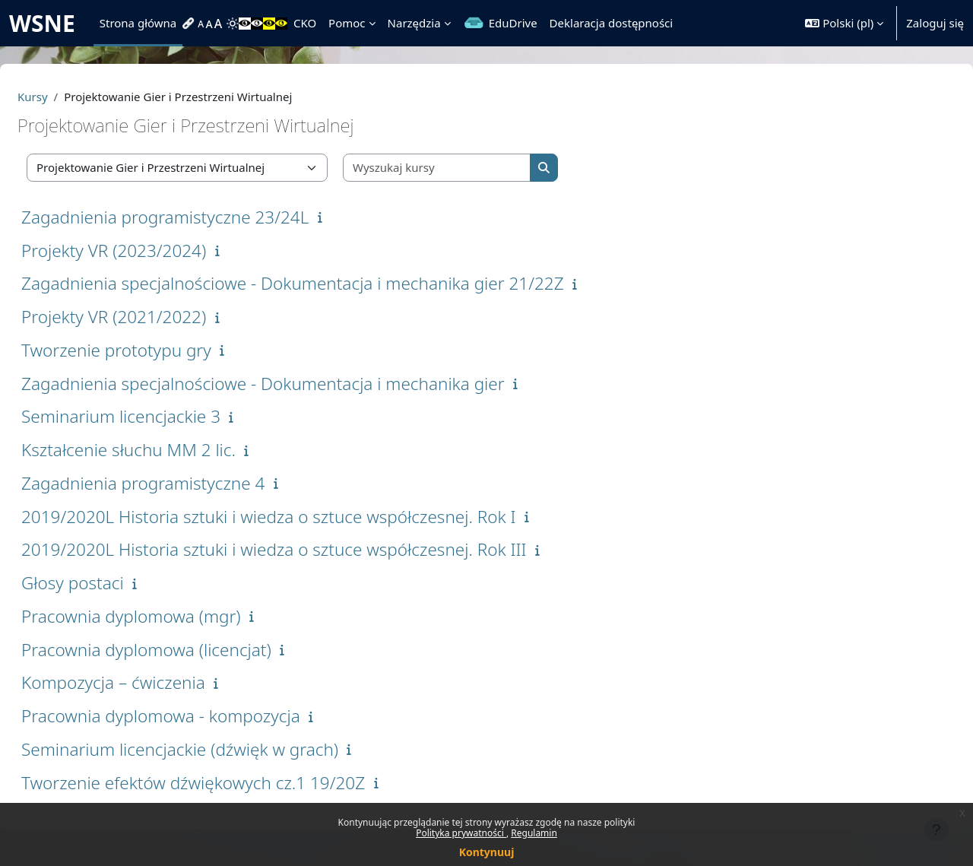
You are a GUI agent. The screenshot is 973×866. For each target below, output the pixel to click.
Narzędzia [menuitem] (414, 22)
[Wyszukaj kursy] (473, 168)
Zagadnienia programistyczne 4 (179, 483)
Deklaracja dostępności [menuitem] (611, 22)
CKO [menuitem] (304, 22)
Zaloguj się (935, 22)
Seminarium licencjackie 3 (157, 416)
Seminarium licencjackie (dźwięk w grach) (216, 749)
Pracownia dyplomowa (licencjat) (183, 649)
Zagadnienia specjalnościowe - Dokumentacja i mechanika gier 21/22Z (329, 283)
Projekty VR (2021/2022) (150, 316)
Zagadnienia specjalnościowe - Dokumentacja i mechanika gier (299, 383)
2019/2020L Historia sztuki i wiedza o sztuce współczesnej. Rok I (305, 516)
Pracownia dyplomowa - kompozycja (197, 716)
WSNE (42, 23)
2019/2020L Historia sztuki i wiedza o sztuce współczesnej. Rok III (310, 549)
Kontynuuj (487, 852)
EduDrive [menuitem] (513, 22)
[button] (844, 23)
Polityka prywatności (461, 832)
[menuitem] (190, 23)
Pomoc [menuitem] (346, 22)
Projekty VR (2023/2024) (150, 250)
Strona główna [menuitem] (138, 22)
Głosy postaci (109, 583)
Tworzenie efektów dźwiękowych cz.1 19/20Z (229, 783)
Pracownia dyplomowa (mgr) (167, 616)
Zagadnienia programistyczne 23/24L (201, 217)
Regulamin (534, 832)
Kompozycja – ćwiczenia (150, 682)
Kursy (69, 96)
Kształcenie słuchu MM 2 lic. (165, 450)
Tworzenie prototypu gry (153, 350)
